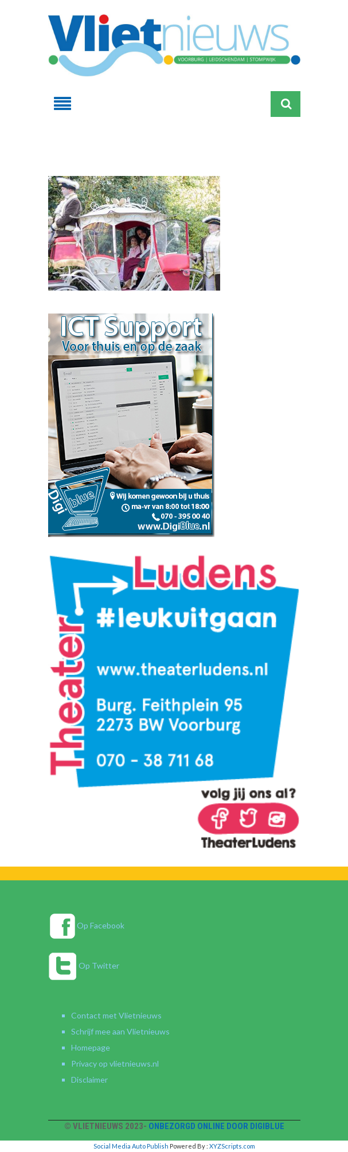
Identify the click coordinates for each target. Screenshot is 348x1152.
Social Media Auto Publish (131, 1146)
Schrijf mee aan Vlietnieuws (120, 1031)
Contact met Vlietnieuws (116, 1015)
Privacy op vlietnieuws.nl (115, 1063)
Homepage (90, 1047)
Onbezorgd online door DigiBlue (216, 1126)
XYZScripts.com (232, 1146)
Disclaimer (89, 1079)
